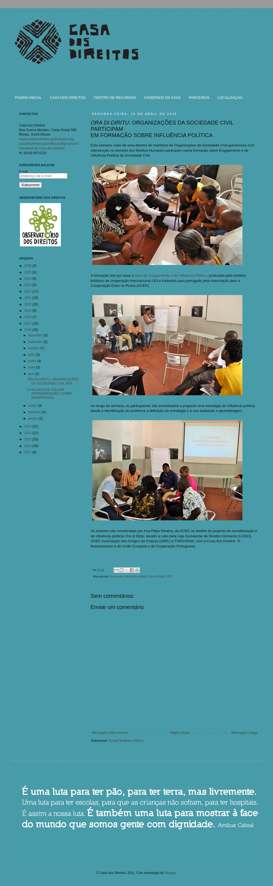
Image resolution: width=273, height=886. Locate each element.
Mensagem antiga (244, 733)
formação (116, 576)
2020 (28, 304)
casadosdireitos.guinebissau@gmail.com (49, 144)
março (33, 406)
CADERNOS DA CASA (162, 98)
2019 (28, 311)
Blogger (170, 873)
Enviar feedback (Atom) (126, 741)
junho (32, 361)
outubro (34, 348)
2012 (28, 446)
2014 (28, 433)
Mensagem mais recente (110, 733)
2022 (28, 291)
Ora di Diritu (156, 576)
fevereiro (35, 412)
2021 (28, 298)
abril (31, 374)
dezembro (36, 335)
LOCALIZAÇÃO (230, 98)
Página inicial (179, 733)
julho (32, 355)
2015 (28, 426)
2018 (28, 317)
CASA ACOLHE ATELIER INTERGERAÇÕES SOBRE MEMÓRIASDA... (49, 394)
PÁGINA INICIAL (28, 98)
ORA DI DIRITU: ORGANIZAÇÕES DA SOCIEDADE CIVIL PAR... (52, 381)
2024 (28, 279)
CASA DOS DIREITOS (68, 98)
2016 (28, 330)
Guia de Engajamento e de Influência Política (171, 275)
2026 (28, 266)
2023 (28, 285)
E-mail (23, 171)
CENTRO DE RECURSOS (115, 98)
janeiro (33, 418)
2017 (28, 323)
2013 (28, 439)
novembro (36, 342)
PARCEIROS (199, 98)
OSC (168, 576)
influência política (135, 576)
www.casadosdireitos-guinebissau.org (46, 139)
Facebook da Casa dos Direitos (42, 148)
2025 (28, 272)
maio (32, 367)
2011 (28, 452)
